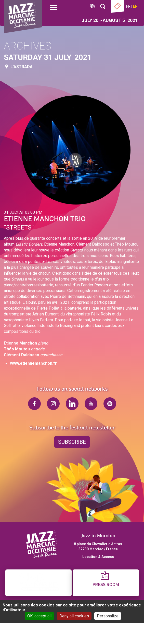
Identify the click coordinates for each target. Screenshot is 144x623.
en (135, 6)
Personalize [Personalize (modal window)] (108, 616)
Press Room (106, 585)
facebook (34, 403)
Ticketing (117, 6)
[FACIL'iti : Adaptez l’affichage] (92, 6)
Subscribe (72, 442)
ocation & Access (99, 557)
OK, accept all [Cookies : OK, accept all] (39, 616)
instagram (53, 403)
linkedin (72, 403)
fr (128, 6)
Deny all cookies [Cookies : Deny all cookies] (74, 616)
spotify (109, 403)
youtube (91, 403)
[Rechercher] (102, 6)
